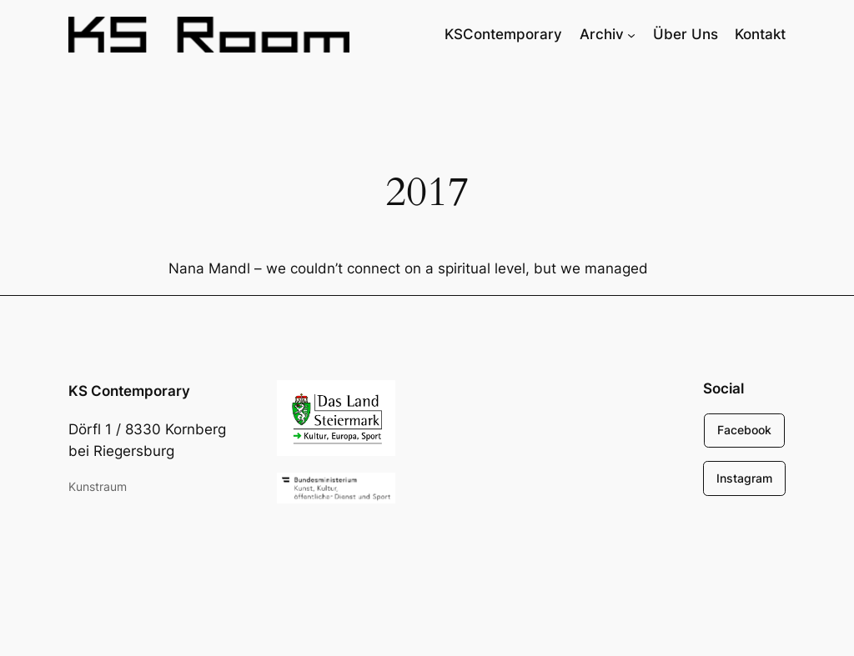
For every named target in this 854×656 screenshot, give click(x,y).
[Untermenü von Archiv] (631, 34)
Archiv (602, 34)
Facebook (744, 430)
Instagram (744, 478)
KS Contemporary (129, 391)
